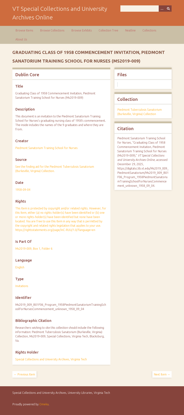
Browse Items (24, 30)
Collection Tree (108, 30)
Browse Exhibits (81, 30)
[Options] (162, 8)
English (19, 267)
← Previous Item (24, 374)
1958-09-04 (22, 189)
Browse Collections (52, 30)
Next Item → (162, 374)
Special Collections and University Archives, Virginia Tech (51, 359)
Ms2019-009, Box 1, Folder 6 (33, 248)
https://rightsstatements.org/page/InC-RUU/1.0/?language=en (55, 229)
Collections (149, 30)
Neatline (130, 30)
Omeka (44, 404)
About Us (21, 39)
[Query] (146, 8)
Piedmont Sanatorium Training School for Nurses (46, 148)
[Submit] (168, 8)
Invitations (21, 286)
